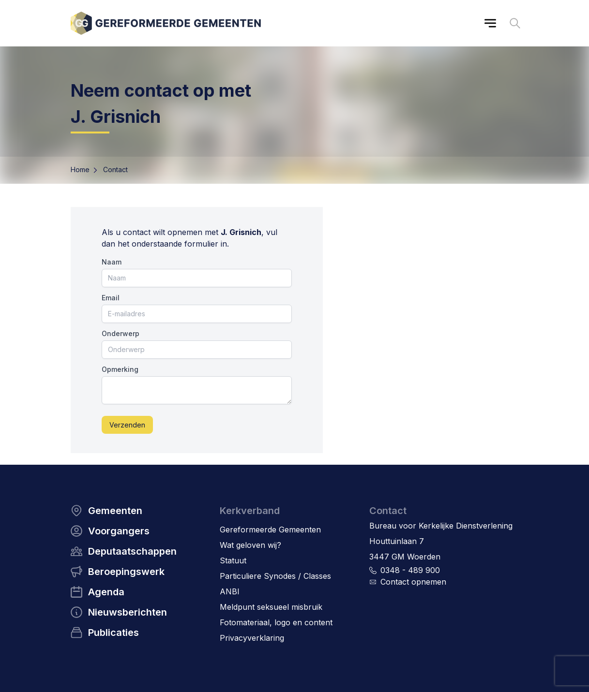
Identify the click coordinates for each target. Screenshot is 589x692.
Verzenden (127, 425)
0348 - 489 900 (410, 570)
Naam (111, 262)
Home (80, 169)
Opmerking (120, 369)
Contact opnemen (413, 582)
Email (111, 298)
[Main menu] (490, 23)
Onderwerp (120, 333)
